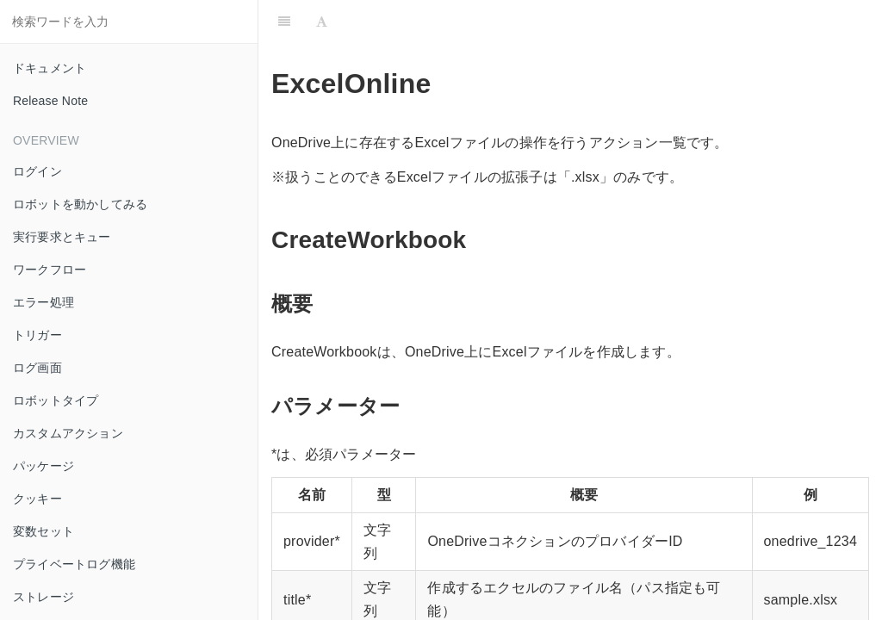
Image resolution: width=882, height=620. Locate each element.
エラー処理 (43, 302)
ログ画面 (37, 368)
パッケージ (43, 466)
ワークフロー (49, 269)
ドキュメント (49, 68)
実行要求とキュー (62, 237)
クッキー (37, 498)
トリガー (37, 335)
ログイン (37, 171)
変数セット (43, 531)
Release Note (50, 101)
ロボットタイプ (55, 400)
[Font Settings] (321, 21)
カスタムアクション (68, 433)
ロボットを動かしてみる (80, 204)
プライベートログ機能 (74, 564)
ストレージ (43, 597)
